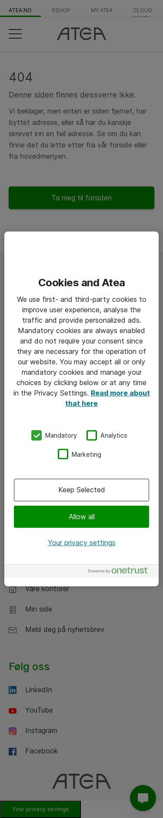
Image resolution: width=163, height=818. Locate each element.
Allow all (82, 516)
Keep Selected (81, 489)
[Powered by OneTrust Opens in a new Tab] (121, 572)
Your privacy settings (82, 542)
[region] (81, 409)
